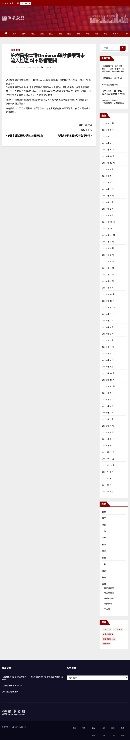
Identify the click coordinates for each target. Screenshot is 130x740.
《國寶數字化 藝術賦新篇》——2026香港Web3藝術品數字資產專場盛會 (113, 69)
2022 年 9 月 (108, 393)
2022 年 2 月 (108, 439)
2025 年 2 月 (108, 209)
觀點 (78, 34)
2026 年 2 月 (108, 136)
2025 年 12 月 (108, 150)
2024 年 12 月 (108, 222)
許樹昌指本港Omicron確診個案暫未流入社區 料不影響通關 (48, 58)
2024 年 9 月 (108, 242)
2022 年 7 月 (108, 406)
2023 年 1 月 (108, 367)
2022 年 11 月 (108, 380)
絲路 (96, 34)
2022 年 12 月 (108, 373)
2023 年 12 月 (108, 294)
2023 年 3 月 (108, 353)
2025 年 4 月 (108, 196)
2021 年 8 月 (108, 478)
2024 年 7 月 (108, 255)
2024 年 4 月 (108, 268)
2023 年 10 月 (108, 307)
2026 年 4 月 (108, 123)
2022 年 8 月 (108, 399)
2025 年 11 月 (108, 156)
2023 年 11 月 (108, 301)
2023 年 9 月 (108, 314)
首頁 (15, 34)
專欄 (115, 34)
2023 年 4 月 (108, 347)
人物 (87, 34)
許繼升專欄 (109, 598)
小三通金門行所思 (110, 85)
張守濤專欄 (109, 588)
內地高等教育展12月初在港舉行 (75, 135)
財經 (33, 34)
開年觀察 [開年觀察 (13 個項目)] (106, 644)
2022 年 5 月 (108, 419)
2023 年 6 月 (108, 334)
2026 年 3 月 (108, 130)
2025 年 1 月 (108, 215)
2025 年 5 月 (108, 189)
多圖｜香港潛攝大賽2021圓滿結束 (24, 135)
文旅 (42, 34)
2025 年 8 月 (108, 176)
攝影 (105, 34)
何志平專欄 (109, 593)
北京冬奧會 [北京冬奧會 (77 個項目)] (118, 630)
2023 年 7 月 (108, 327)
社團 (60, 34)
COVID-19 (47, 67)
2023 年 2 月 (108, 360)
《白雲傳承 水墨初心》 (112, 78)
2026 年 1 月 (108, 143)
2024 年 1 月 (108, 288)
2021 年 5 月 (108, 491)
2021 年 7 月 (108, 485)
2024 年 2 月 (108, 281)
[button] (127, 34)
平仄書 (107, 609)
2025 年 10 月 (108, 163)
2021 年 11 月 (108, 459)
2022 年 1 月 (108, 445)
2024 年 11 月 (108, 228)
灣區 (69, 34)
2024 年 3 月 (108, 274)
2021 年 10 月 (108, 465)
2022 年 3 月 (108, 432)
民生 (51, 34)
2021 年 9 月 (108, 472)
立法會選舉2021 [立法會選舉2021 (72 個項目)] (109, 639)
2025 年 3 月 (108, 202)
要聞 (24, 34)
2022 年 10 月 (108, 386)
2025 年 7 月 (108, 182)
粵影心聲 (108, 604)
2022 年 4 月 (108, 426)
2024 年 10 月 (108, 235)
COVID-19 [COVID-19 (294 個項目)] (107, 630)
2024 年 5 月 (108, 261)
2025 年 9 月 (108, 169)
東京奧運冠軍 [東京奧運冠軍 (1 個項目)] (108, 634)
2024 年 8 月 (108, 248)
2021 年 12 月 (108, 452)
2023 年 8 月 (108, 321)
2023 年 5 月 (108, 340)
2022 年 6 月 (108, 413)
